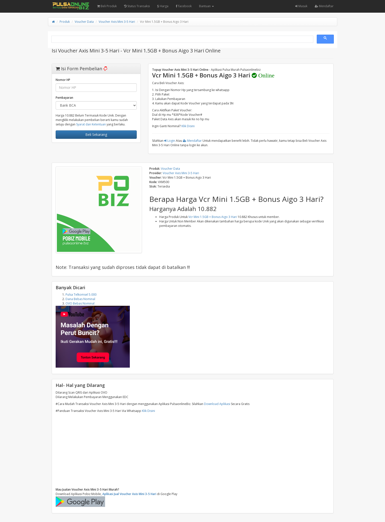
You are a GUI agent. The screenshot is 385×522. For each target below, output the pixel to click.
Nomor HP (63, 80)
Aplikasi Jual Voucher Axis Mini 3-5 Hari (129, 494)
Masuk (301, 6)
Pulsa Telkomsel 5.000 (81, 294)
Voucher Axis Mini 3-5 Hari (117, 22)
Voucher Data (84, 22)
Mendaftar (324, 6)
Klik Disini (188, 126)
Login (169, 141)
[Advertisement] (193, 450)
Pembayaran (64, 97)
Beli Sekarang (96, 134)
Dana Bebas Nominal (80, 299)
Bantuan (206, 6)
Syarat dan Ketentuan (91, 124)
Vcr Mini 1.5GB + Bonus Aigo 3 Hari (212, 217)
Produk (65, 22)
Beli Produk (107, 6)
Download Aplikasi (217, 404)
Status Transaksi (137, 6)
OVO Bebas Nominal (80, 303)
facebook (184, 6)
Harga (162, 6)
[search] (182, 39)
